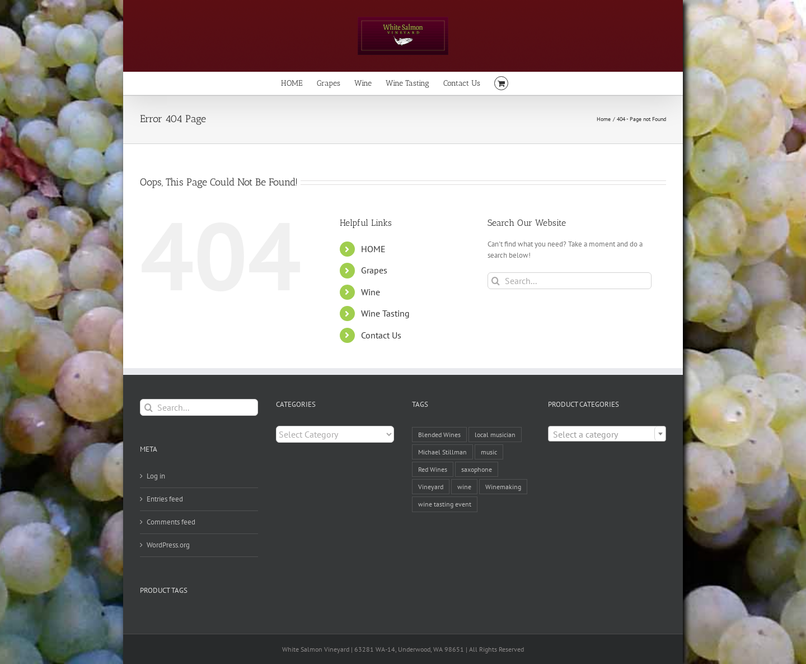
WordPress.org (168, 545)
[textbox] (607, 434)
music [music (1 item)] (489, 452)
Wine (370, 292)
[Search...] (570, 280)
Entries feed (165, 499)
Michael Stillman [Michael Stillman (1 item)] (442, 452)
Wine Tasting (385, 313)
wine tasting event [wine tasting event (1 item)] (444, 504)
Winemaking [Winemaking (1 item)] (503, 486)
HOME (373, 248)
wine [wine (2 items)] (464, 486)
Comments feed (171, 522)
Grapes (374, 270)
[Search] (496, 280)
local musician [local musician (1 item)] (495, 434)
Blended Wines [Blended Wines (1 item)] (439, 434)
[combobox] (607, 434)
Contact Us (381, 335)
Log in (156, 476)
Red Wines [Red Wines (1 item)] (432, 469)
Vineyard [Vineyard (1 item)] (430, 486)
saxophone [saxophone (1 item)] (476, 469)
